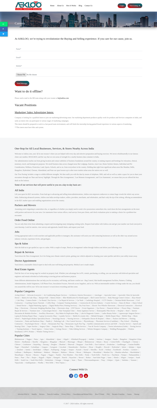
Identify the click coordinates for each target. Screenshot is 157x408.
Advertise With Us (23, 394)
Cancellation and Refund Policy (82, 394)
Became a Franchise (118, 394)
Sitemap (136, 394)
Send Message (22, 83)
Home (52, 6)
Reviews (41, 394)
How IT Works (99, 394)
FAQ (108, 394)
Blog (80, 6)
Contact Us (88, 6)
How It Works (71, 6)
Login (122, 6)
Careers (138, 24)
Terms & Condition (53, 394)
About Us (60, 6)
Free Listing (135, 6)
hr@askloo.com (63, 98)
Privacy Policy (65, 394)
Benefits (34, 394)
